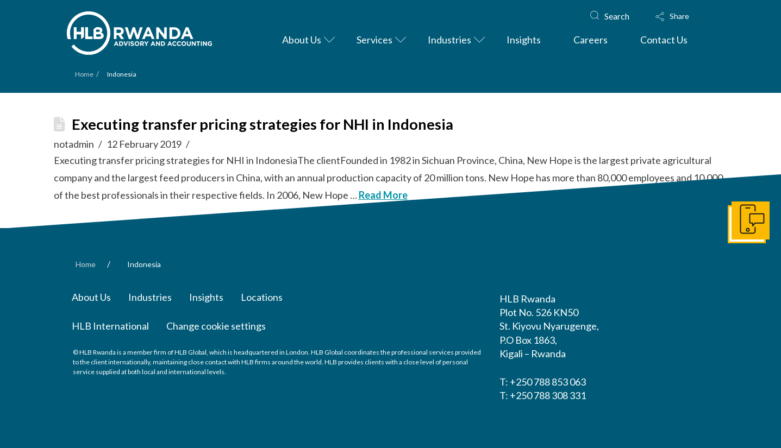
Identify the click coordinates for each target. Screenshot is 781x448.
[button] (682, 16)
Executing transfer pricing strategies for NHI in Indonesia (262, 124)
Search (616, 16)
